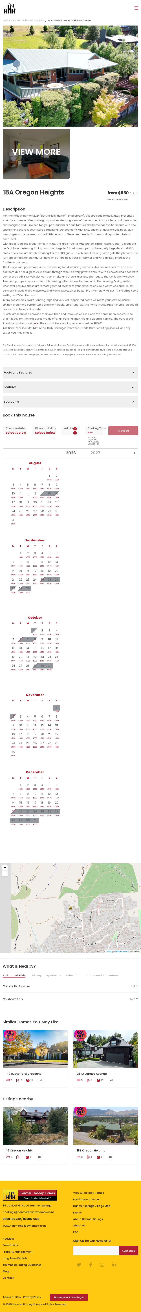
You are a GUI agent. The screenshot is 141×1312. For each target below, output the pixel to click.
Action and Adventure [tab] (102, 975)
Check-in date (15, 428)
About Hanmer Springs (88, 1219)
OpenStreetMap (122, 952)
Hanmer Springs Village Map (91, 1206)
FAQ (75, 1232)
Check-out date (44, 428)
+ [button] (5, 868)
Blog (6, 1271)
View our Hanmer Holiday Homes (23, 20)
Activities (8, 1238)
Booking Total (94, 428)
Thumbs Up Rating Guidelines (22, 1265)
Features (10, 387)
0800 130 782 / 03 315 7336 (21, 1219)
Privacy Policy (32, 1297)
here (35, 323)
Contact (8, 1278)
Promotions (10, 1245)
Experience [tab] (53, 975)
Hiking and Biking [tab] (15, 975)
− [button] (5, 873)
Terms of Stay (12, 1297)
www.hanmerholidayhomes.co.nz (24, 1226)
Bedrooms (11, 402)
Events (77, 1212)
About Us (79, 1225)
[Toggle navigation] (136, 8)
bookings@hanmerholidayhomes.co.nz (28, 1212)
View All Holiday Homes (88, 1193)
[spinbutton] (70, 433)
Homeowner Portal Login (68, 1297)
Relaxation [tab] (73, 975)
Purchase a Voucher (86, 1199)
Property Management (17, 1252)
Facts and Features (18, 372)
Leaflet (109, 952)
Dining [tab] (36, 975)
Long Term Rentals (15, 1258)
